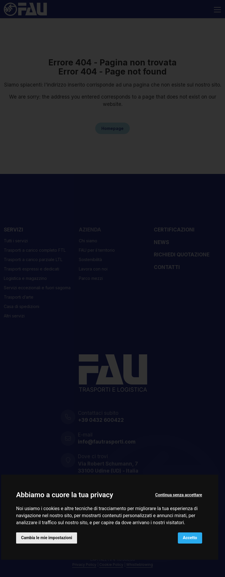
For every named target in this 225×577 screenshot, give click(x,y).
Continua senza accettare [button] (178, 495)
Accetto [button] (190, 537)
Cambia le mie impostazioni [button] (46, 537)
